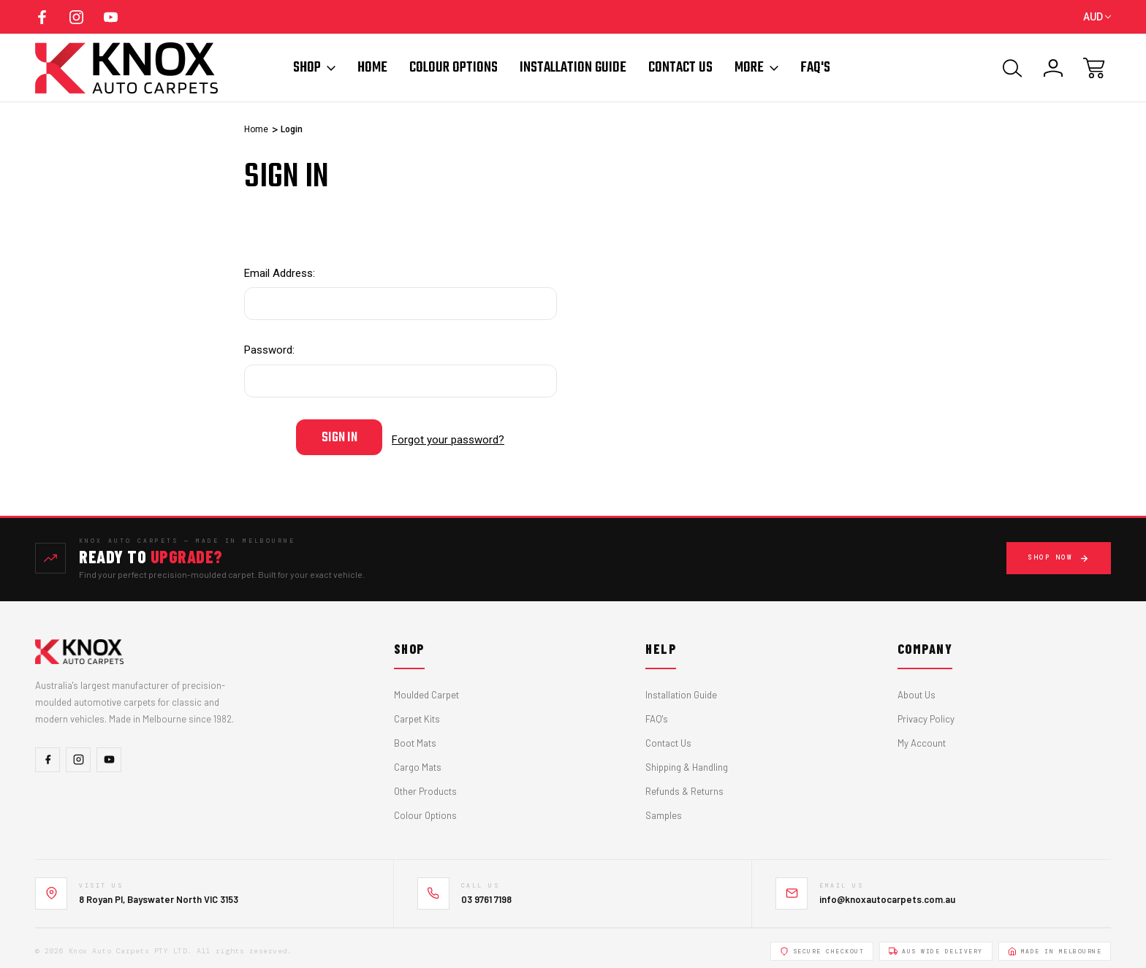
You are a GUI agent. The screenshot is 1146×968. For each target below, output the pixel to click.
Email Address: (279, 273)
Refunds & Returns (684, 786)
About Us (917, 689)
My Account (922, 738)
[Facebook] (47, 754)
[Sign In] (1053, 68)
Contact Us (680, 67)
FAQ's (656, 714)
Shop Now (1058, 552)
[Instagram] (78, 754)
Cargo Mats (417, 762)
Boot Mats (415, 738)
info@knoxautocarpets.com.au (887, 893)
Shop (314, 67)
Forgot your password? (448, 436)
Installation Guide (573, 67)
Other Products (425, 786)
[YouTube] (108, 754)
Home (372, 67)
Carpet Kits (417, 714)
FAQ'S (815, 67)
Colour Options (453, 67)
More (756, 67)
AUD (1097, 17)
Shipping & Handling (686, 762)
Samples (663, 810)
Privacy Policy (926, 714)
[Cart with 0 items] (1094, 68)
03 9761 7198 (486, 893)
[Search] (1012, 68)
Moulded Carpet (426, 689)
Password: (269, 350)
